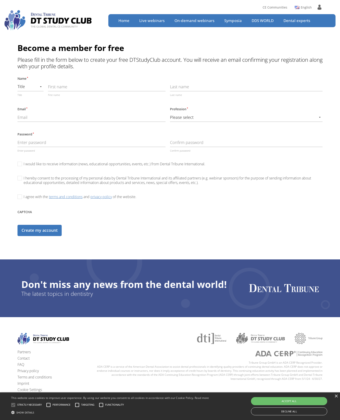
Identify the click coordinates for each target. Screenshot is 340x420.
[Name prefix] (30, 86)
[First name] (107, 86)
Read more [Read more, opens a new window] (202, 398)
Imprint (23, 383)
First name (54, 95)
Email (22, 109)
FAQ (20, 364)
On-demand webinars (194, 20)
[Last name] (246, 86)
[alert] (170, 406)
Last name (176, 95)
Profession (179, 109)
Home (123, 20)
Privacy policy (28, 370)
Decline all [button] (289, 411)
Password (25, 134)
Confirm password (180, 150)
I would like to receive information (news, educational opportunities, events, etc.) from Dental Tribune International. (114, 164)
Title (19, 95)
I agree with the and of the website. (80, 197)
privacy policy (101, 196)
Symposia (233, 20)
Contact (23, 358)
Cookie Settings (29, 389)
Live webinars (152, 20)
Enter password (26, 150)
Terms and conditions (34, 377)
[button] (29, 404)
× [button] (336, 396)
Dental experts (296, 20)
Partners (24, 351)
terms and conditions (66, 196)
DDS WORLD (263, 20)
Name (22, 78)
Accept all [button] (289, 401)
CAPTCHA (24, 212)
